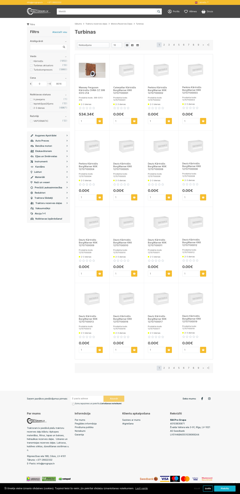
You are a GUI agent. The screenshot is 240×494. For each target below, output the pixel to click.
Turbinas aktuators (43, 65)
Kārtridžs (38, 61)
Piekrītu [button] (225, 488)
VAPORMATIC (41, 120)
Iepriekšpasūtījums (43, 103)
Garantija (79, 434)
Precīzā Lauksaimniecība (49, 187)
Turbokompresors (43, 69)
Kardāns (49, 166)
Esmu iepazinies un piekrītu (98, 403)
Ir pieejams (39, 99)
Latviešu (200, 2)
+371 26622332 (54, 2)
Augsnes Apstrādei (49, 135)
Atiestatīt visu (59, 32)
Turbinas (140, 24)
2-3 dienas (39, 107)
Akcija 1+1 (38, 213)
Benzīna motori (49, 145)
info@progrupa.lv (35, 2)
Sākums (78, 24)
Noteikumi (80, 430)
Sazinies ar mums (131, 419)
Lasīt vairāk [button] (141, 488)
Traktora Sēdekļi (49, 197)
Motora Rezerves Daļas (121, 24)
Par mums (80, 419)
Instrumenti (49, 161)
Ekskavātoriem (49, 151)
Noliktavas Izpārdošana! (46, 218)
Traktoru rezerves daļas (49, 203)
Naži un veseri (49, 182)
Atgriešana (127, 423)
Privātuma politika (84, 427)
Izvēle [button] (208, 488)
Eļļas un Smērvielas (49, 156)
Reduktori (49, 192)
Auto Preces (49, 140)
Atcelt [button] (197, 488)
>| (208, 44)
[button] (201, 2)
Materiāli (49, 177)
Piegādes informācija (86, 423)
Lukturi (49, 171)
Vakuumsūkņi (40, 208)
